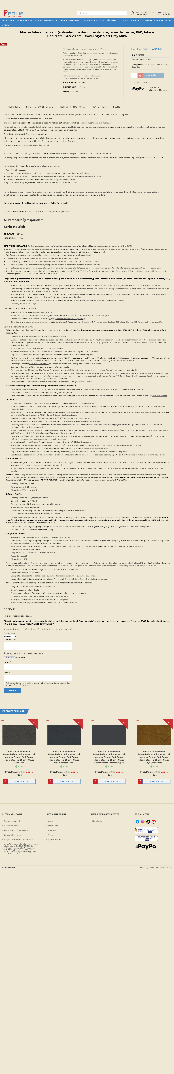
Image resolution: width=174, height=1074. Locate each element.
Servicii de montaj (94, 20)
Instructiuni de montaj (73, 107)
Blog (168, 20)
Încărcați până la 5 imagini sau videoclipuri (24, 652)
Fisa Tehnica (98, 107)
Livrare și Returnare (12, 834)
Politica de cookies (12, 825)
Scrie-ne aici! (12, 226)
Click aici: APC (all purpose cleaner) (47, 347)
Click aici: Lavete (91, 350)
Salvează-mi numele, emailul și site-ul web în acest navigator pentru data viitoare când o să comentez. (38, 683)
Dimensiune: (69, 87)
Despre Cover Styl (70, 20)
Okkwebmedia (165, 867)
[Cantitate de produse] (134, 75)
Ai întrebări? (112, 20)
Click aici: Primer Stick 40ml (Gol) (27, 476)
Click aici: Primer (159, 395)
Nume (7, 661)
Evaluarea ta (9, 632)
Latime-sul (10, 237)
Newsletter (97, 820)
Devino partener (131, 20)
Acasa (50, 820)
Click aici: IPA (94, 357)
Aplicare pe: (70, 82)
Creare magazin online (148, 867)
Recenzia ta (10, 638)
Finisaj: (67, 92)
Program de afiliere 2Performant (18, 839)
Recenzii (116, 107)
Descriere (14, 107)
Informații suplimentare (39, 107)
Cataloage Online (46, 20)
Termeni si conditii (12, 820)
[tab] (14, 107)
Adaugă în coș (153, 75)
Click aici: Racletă (34, 429)
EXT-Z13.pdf (9, 608)
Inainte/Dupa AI (25, 20)
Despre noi (53, 825)
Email (7, 672)
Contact (6, 25)
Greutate (9, 233)
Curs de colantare (152, 20)
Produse (8, 20)
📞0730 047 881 (55, 839)
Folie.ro (12, 867)
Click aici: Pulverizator (42, 350)
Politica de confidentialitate (16, 829)
